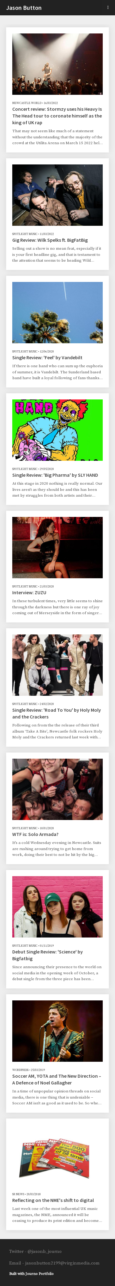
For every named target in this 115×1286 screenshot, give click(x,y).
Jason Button (24, 7)
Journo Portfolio (39, 1274)
